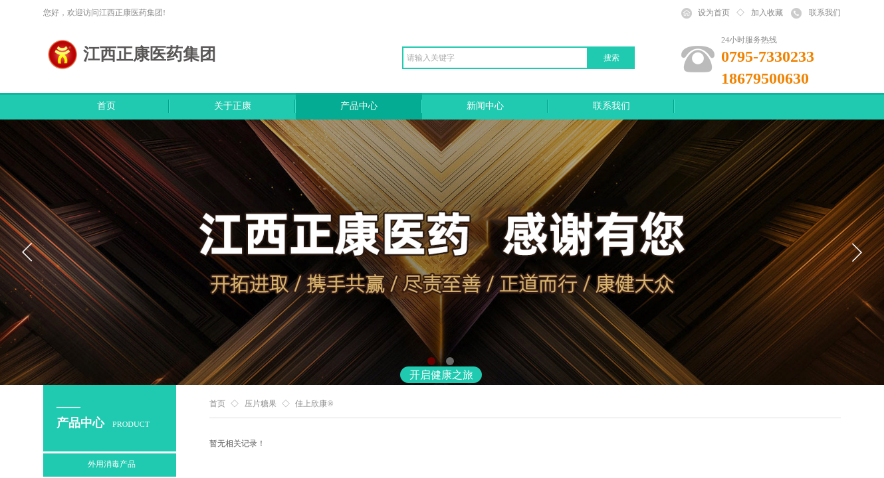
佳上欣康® (314, 403)
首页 (106, 106)
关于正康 (232, 106)
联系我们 (611, 106)
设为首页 (714, 12)
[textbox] (495, 57)
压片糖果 (260, 403)
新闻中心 (485, 106)
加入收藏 (767, 12)
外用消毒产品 (112, 464)
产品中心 (359, 106)
